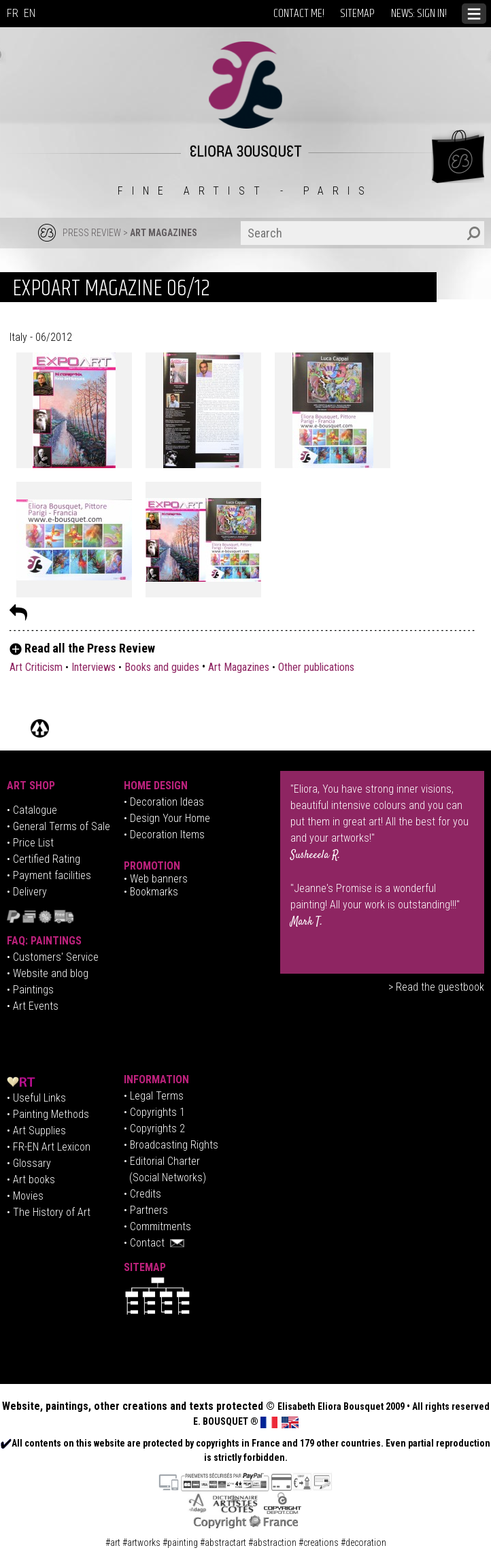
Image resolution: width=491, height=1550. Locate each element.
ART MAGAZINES (163, 232)
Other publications (316, 667)
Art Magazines (238, 667)
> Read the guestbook (436, 986)
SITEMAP (358, 13)
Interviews (93, 667)
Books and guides (161, 667)
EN (29, 13)
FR (12, 13)
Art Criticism (36, 667)
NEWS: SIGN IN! (419, 13)
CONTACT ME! (298, 13)
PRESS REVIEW (92, 232)
